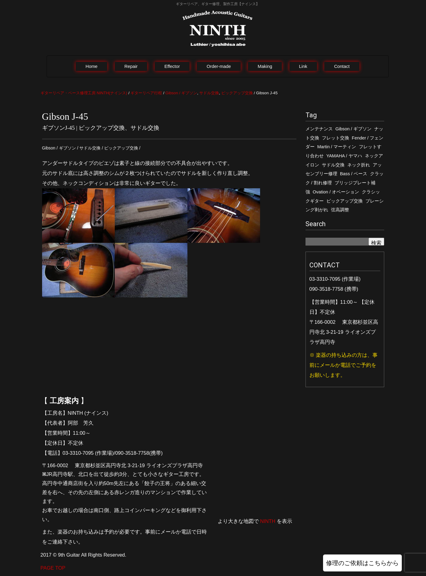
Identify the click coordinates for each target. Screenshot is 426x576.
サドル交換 (333, 164)
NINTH (267, 521)
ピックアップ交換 (344, 201)
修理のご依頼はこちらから (362, 563)
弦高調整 (340, 209)
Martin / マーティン (336, 146)
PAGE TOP (53, 568)
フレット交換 (335, 138)
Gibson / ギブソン (353, 128)
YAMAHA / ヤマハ (344, 155)
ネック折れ (358, 164)
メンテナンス (319, 128)
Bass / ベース (353, 173)
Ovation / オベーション (336, 191)
